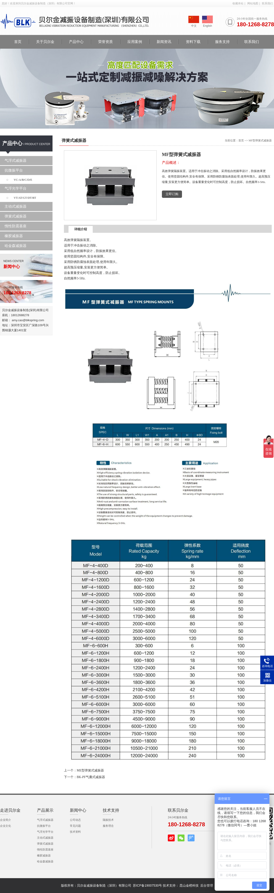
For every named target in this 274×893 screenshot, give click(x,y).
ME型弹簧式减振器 (90, 770)
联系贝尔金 (178, 810)
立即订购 (172, 194)
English (207, 21)
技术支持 (111, 810)
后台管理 (206, 885)
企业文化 (5, 825)
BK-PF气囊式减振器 (91, 777)
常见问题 (75, 825)
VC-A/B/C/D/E (23, 179)
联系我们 (267, 3)
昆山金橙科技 (189, 885)
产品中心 (76, 42)
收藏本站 (237, 3)
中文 (193, 21)
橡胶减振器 (14, 236)
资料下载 (193, 42)
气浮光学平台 (15, 188)
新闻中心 (78, 810)
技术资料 (75, 831)
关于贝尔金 (45, 42)
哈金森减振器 (15, 246)
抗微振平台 (14, 170)
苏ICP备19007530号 (147, 885)
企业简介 (5, 819)
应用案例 (134, 42)
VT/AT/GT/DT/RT (25, 197)
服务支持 (222, 42)
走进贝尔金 (10, 810)
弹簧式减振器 (15, 216)
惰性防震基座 (15, 226)
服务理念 (108, 825)
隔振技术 (108, 819)
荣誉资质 (105, 42)
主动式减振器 (15, 206)
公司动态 (75, 819)
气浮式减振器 (15, 160)
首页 (17, 42)
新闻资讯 (164, 42)
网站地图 (252, 3)
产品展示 (45, 810)
